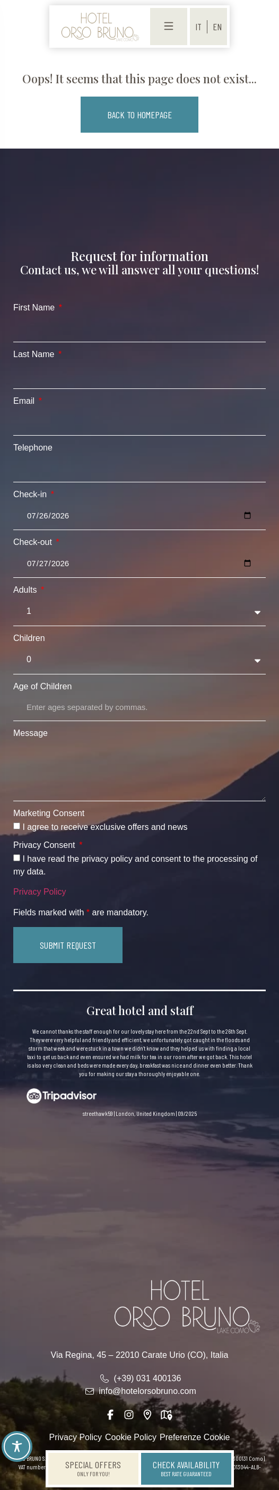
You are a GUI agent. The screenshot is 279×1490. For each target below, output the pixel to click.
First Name (35, 308)
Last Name (35, 354)
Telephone (33, 448)
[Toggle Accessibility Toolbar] (17, 1446)
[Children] (139, 659)
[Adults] (139, 611)
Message (30, 733)
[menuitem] (198, 26)
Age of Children (42, 686)
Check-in (31, 494)
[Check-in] (139, 515)
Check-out (33, 542)
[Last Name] (139, 375)
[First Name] (139, 328)
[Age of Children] (139, 707)
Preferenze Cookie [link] (195, 1437)
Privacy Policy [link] (39, 891)
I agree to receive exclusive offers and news (104, 826)
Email (25, 401)
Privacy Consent (45, 845)
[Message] (139, 770)
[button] (139, 115)
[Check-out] (139, 563)
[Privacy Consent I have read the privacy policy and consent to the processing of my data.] (16, 857)
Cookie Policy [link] (130, 1437)
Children (29, 638)
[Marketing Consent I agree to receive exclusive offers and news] (16, 825)
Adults (26, 590)
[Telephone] (139, 468)
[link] (99, 26)
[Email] (139, 422)
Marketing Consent (48, 813)
